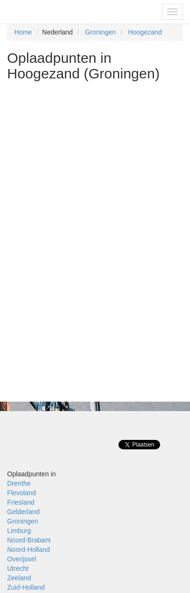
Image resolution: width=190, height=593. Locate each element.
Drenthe (19, 483)
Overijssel (21, 559)
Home (23, 32)
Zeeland (19, 578)
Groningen (100, 32)
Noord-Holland (28, 549)
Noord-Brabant (29, 540)
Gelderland (23, 512)
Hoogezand (145, 32)
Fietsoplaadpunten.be (48, 12)
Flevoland (21, 493)
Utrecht (17, 568)
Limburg (19, 530)
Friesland (21, 502)
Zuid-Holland (26, 587)
